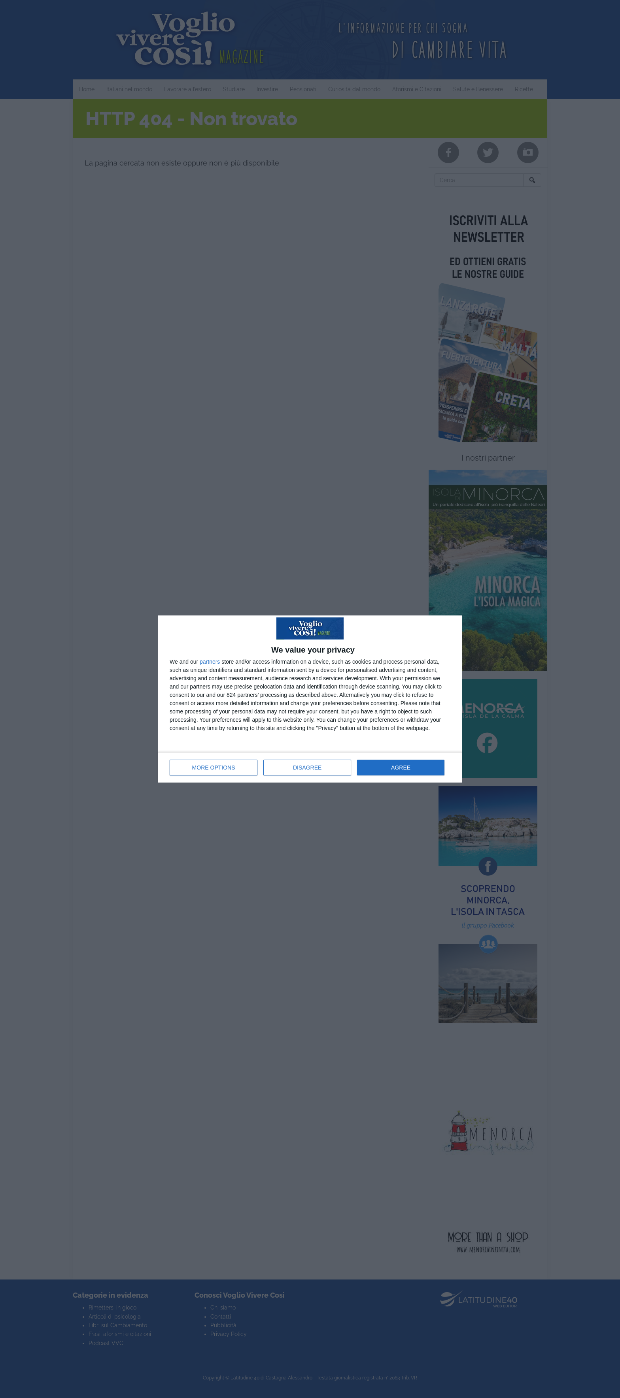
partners (210, 661)
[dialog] (310, 699)
